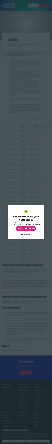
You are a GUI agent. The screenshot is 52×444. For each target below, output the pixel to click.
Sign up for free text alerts (26, 228)
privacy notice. (28, 234)
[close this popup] (41, 208)
